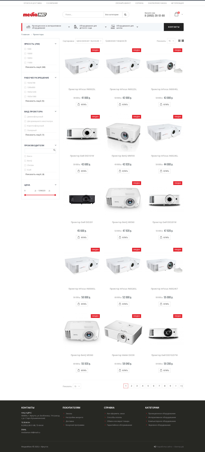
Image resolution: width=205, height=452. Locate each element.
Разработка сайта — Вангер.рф (170, 446)
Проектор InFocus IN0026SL (123, 288)
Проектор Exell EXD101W (82, 155)
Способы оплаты (113, 417)
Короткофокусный (35, 125)
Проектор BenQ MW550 (123, 155)
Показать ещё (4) (34, 174)
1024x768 (31, 82)
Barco (29, 156)
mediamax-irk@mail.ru (30, 432)
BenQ (29, 160)
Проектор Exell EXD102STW (164, 355)
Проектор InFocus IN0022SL (123, 89)
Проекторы (38, 34)
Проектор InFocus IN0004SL (164, 89)
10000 (29, 53)
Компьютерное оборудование (160, 421)
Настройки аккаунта (73, 417)
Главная (25, 34)
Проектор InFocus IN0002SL (81, 89)
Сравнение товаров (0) (115, 41)
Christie (30, 165)
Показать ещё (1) (34, 134)
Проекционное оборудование (160, 413)
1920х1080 (31, 96)
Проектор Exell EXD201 (82, 222)
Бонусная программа (73, 425)
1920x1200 (31, 92)
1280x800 (31, 87)
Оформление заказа (157, 3)
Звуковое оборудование (158, 425)
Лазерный (32, 130)
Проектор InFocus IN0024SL (164, 155)
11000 (29, 62)
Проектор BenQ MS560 (82, 355)
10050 (29, 58)
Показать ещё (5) (34, 101)
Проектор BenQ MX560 (123, 222)
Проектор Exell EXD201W (164, 222)
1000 (29, 49)
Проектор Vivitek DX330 (123, 355)
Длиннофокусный (35, 116)
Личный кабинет (123, 3)
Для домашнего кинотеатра (40, 121)
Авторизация (177, 3)
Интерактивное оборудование (160, 417)
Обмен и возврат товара (116, 421)
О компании (52, 3)
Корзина (139, 3)
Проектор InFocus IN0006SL (81, 288)
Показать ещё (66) (35, 67)
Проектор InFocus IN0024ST (164, 288)
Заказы (67, 413)
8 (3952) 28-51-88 (155, 15)
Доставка (68, 421)
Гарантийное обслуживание (118, 425)
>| (181, 385)
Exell (29, 169)
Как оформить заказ (114, 413)
